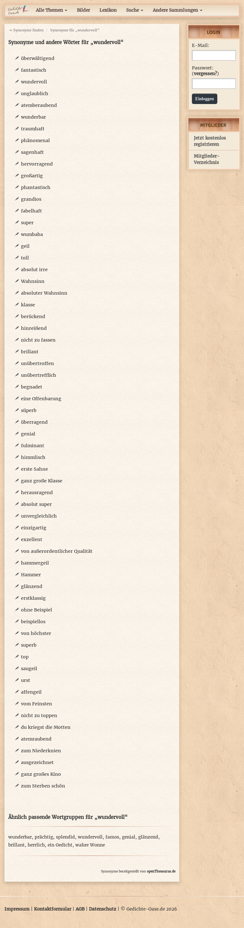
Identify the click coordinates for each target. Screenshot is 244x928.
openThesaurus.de (161, 871)
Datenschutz (102, 909)
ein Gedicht (60, 845)
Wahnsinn (32, 281)
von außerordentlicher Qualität (56, 551)
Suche (134, 10)
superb (29, 645)
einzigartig (33, 528)
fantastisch (33, 70)
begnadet (31, 387)
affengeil (31, 692)
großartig (32, 176)
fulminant (32, 445)
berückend (33, 316)
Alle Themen (51, 10)
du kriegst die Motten (46, 727)
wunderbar (33, 117)
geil (25, 246)
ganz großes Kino (41, 774)
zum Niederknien (41, 751)
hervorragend (37, 164)
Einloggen (204, 98)
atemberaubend (39, 105)
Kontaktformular (52, 909)
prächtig (44, 837)
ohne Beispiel (36, 610)
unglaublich (34, 93)
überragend (34, 422)
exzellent (31, 539)
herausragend (37, 492)
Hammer (31, 575)
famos (112, 837)
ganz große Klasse (41, 481)
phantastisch (36, 187)
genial (28, 434)
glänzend (31, 586)
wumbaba (32, 234)
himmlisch (33, 457)
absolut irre (34, 269)
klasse (28, 305)
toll (25, 258)
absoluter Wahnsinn (44, 293)
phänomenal (35, 140)
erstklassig (33, 598)
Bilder (83, 10)
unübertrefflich (38, 375)
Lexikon (108, 10)
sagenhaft (32, 152)
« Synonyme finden (26, 30)
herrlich (36, 845)
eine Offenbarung (41, 399)
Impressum (17, 909)
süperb (29, 410)
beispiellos (33, 621)
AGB (80, 909)
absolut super (36, 504)
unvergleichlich (39, 516)
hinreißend (34, 328)
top (25, 657)
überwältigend (37, 58)
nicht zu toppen (39, 715)
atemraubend (36, 739)
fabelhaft (31, 211)
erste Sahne (34, 469)
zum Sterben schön (43, 786)
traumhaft (32, 129)
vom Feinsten (36, 704)
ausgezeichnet (37, 762)
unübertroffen (37, 363)
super (27, 222)
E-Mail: (200, 45)
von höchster (36, 633)
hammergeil (35, 563)
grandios (31, 199)
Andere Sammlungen (177, 10)
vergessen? (205, 73)
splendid (65, 837)
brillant (29, 352)
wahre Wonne (90, 845)
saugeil (29, 668)
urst (25, 680)
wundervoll (34, 82)
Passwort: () (205, 70)
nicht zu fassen (38, 340)
